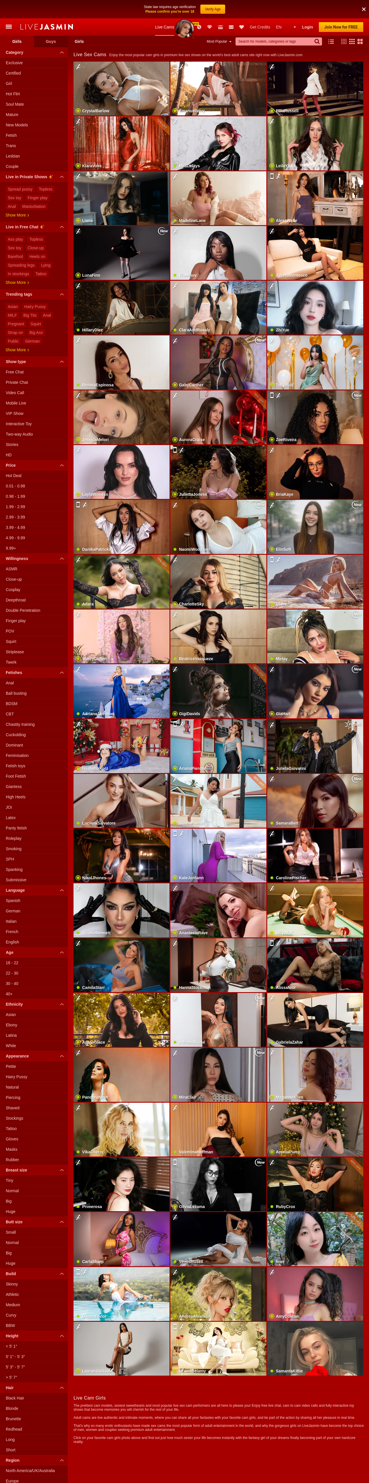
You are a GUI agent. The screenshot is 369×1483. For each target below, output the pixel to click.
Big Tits (30, 297)
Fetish (11, 117)
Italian (11, 903)
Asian (13, 288)
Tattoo (40, 255)
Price (36, 447)
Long (10, 1421)
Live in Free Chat (36, 209)
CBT (10, 695)
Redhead (14, 1410)
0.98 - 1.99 (15, 478)
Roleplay (13, 820)
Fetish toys (15, 747)
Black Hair (15, 1379)
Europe (12, 1462)
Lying (45, 246)
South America (19, 1473)
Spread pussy (20, 170)
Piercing (13, 1079)
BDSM (11, 685)
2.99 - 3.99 (15, 498)
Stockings (14, 1099)
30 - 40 (12, 965)
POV (10, 612)
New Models (183, 9)
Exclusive (14, 44)
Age (36, 934)
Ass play (15, 221)
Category (36, 34)
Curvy (11, 1296)
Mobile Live (16, 384)
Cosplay (13, 571)
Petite (11, 1048)
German (32, 322)
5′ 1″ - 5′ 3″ (15, 1338)
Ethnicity (36, 985)
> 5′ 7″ (11, 1359)
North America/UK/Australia (30, 1452)
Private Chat (17, 364)
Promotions (199, 8)
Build (36, 1255)
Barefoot (15, 238)
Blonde (12, 1390)
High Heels (15, 778)
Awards (191, 9)
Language (36, 871)
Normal (12, 1172)
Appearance (36, 1037)
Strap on (15, 314)
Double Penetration (23, 592)
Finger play (38, 179)
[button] (342, 23)
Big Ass (36, 314)
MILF (12, 297)
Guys (51, 23)
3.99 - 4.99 (15, 509)
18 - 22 (12, 944)
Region (36, 1442)
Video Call (15, 374)
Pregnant (16, 305)
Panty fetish (16, 809)
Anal (12, 188)
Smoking (13, 830)
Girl (9, 65)
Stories (12, 426)
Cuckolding (16, 716)
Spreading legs (21, 246)
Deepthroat (16, 581)
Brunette (13, 1400)
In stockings (18, 255)
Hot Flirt (13, 75)
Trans (11, 127)
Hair (36, 1369)
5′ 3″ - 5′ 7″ (15, 1348)
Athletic (12, 1276)
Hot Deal (13, 457)
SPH (10, 840)
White (11, 1027)
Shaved (12, 1089)
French (12, 913)
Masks (11, 1131)
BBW (10, 1307)
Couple (12, 148)
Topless (45, 170)
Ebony (11, 1006)
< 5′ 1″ (11, 1328)
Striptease (15, 633)
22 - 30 (12, 954)
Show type (36, 343)
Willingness (36, 540)
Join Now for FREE (341, 8)
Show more (17, 196)
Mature (12, 96)
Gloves (12, 1120)
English (12, 923)
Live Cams (164, 8)
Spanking (14, 851)
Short (10, 1431)
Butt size (36, 1203)
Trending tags (36, 276)
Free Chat (15, 353)
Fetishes (36, 654)
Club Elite (209, 8)
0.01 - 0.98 (15, 467)
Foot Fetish (16, 757)
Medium (13, 1286)
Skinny (12, 1265)
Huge (10, 1193)
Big (9, 1182)
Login (307, 8)
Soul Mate (15, 85)
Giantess (14, 768)
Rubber (12, 1141)
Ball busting (16, 675)
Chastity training (20, 706)
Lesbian (13, 137)
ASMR (11, 550)
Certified (13, 54)
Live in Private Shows (36, 159)
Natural (12, 1068)
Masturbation (34, 188)
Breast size (36, 1151)
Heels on (37, 238)
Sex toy (14, 179)
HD (9, 436)
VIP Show (14, 395)
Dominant (14, 726)
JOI (9, 789)
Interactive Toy (19, 405)
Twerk (11, 643)
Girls (17, 23)
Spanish (13, 882)
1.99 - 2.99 (15, 488)
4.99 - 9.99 (15, 519)
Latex (11, 799)
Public (13, 322)
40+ (9, 975)
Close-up (36, 229)
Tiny (9, 1162)
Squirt (36, 305)
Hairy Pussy (35, 288)
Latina (11, 1017)
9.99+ (11, 529)
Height (36, 1317)
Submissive (16, 861)
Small (11, 1214)
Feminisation (17, 737)
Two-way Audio (19, 415)
